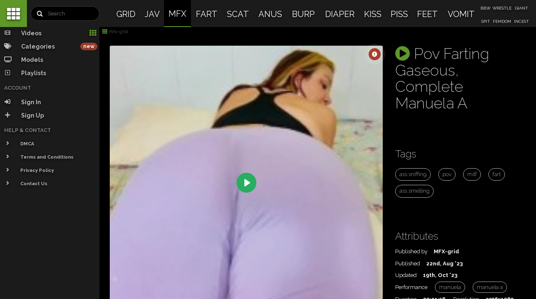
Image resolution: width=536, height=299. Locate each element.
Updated (406, 275)
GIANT (521, 8)
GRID (125, 14)
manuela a (490, 287)
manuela (450, 287)
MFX (177, 14)
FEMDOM (502, 21)
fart (497, 174)
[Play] (246, 183)
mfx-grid (115, 31)
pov (446, 174)
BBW (485, 8)
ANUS (270, 14)
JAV (152, 14)
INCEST (521, 21)
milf (472, 174)
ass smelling (414, 191)
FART (206, 14)
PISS (399, 14)
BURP (303, 14)
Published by (411, 251)
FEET (427, 14)
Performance (411, 287)
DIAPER (340, 14)
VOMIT (461, 14)
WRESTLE (502, 8)
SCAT (238, 14)
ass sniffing (413, 174)
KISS (372, 14)
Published (407, 263)
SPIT (485, 21)
